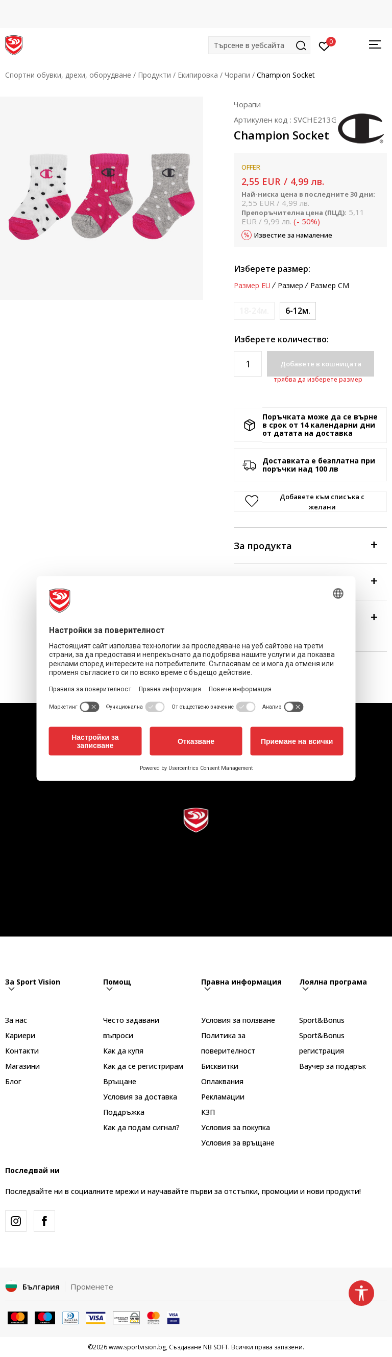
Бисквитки (219, 1066)
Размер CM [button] (329, 286)
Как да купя (123, 1051)
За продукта (305, 545)
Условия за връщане (238, 1143)
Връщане (119, 1081)
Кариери (20, 1035)
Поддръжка (123, 1112)
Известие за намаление (293, 235)
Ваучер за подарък (332, 1066)
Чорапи (237, 75)
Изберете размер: (272, 268)
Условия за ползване (238, 1020)
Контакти (22, 1051)
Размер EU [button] (252, 286)
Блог (13, 1081)
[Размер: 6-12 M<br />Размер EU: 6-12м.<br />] (298, 311)
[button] (259, 45)
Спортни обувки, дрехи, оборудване (68, 75)
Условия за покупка (235, 1127)
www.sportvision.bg (137, 1347)
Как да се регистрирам (143, 1066)
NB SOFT (215, 1347)
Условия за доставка (140, 1097)
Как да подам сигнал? (141, 1127)
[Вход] (324, 45)
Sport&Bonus (322, 1020)
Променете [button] (91, 1286)
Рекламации (222, 1097)
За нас (16, 1020)
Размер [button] (290, 286)
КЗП (208, 1112)
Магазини (22, 1066)
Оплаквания (222, 1081)
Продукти (154, 75)
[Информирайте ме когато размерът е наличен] (254, 311)
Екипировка (198, 75)
